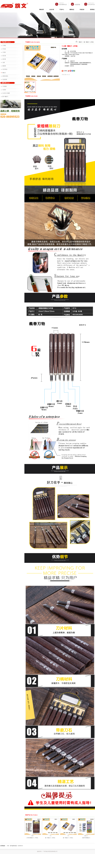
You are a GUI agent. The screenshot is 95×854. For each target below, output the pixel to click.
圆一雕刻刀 (5, 96)
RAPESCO (20, 845)
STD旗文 (4, 86)
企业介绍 (51, 9)
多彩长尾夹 (5, 76)
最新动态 (72, 9)
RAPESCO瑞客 (6, 93)
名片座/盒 (4, 69)
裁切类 (4, 66)
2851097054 (91, 4)
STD (8, 845)
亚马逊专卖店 (13, 845)
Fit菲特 (4, 89)
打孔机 (4, 49)
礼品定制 (4, 79)
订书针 (4, 52)
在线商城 (77, 4)
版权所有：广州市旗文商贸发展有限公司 (47, 851)
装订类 (4, 55)
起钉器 (4, 59)
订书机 (4, 45)
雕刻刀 (4, 72)
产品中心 (61, 9)
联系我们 (92, 9)
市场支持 (82, 9)
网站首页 (41, 9)
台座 (3, 62)
